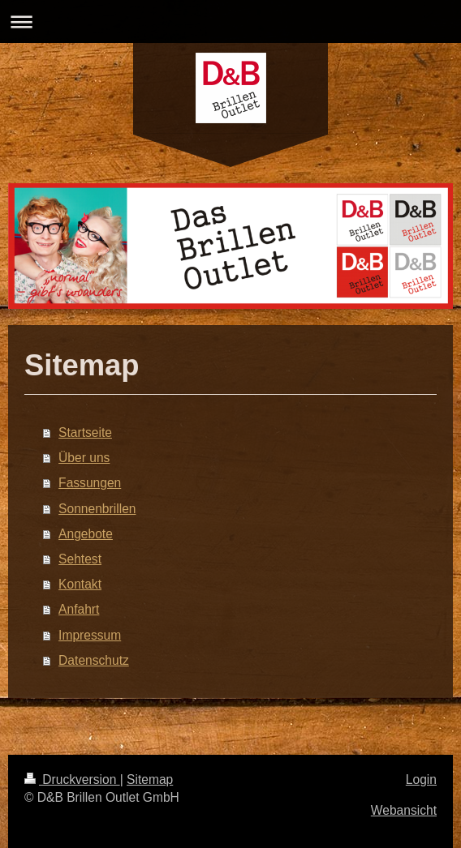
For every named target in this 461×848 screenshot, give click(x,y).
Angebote (85, 534)
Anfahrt (78, 609)
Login (421, 779)
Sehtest (79, 559)
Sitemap (150, 779)
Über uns (84, 458)
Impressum (89, 635)
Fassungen (89, 483)
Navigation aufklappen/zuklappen (230, 21)
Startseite (85, 432)
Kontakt (79, 584)
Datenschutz (93, 660)
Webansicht (404, 810)
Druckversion (72, 779)
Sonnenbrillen (97, 509)
